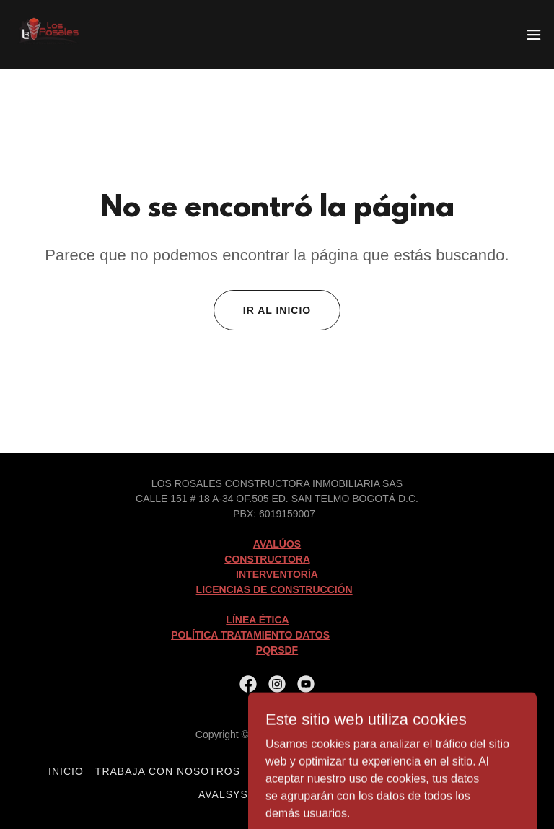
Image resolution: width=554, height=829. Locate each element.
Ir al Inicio (277, 310)
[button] (533, 34)
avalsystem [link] (234, 794)
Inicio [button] (66, 771)
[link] (49, 34)
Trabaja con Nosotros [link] (167, 771)
